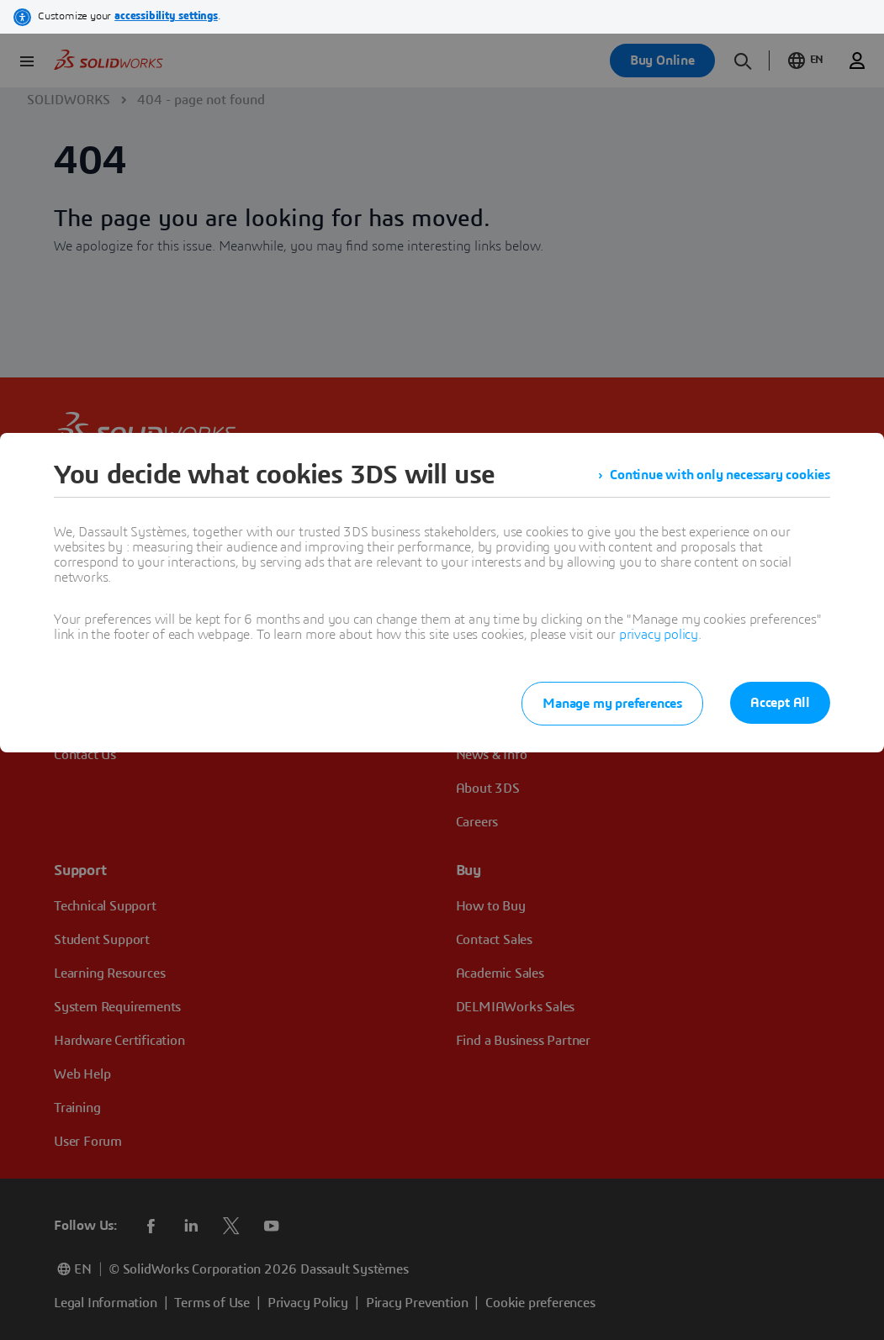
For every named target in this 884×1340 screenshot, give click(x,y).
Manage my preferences (612, 703)
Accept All (780, 703)
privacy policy (658, 634)
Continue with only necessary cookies (720, 475)
